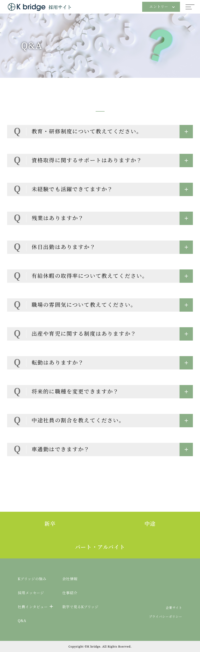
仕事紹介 (69, 592)
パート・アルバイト (100, 547)
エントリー (162, 6)
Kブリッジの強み (32, 578)
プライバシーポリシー (165, 616)
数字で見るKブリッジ (80, 606)
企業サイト (174, 608)
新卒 (50, 523)
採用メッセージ (31, 592)
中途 (150, 523)
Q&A (22, 620)
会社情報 (69, 578)
